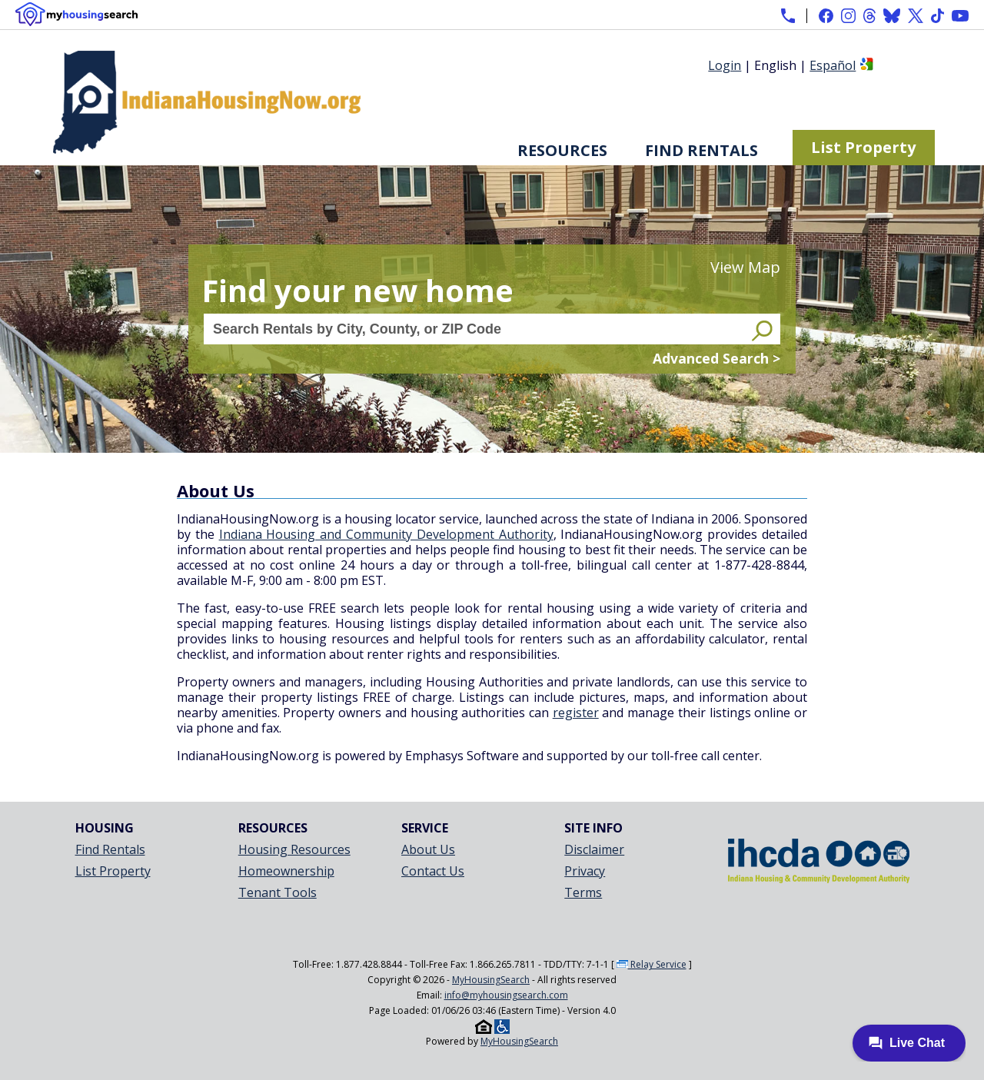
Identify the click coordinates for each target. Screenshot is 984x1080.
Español (832, 65)
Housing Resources (294, 849)
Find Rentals (701, 150)
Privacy (584, 870)
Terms (583, 892)
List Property (863, 147)
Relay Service (651, 964)
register (576, 712)
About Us (428, 849)
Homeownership (286, 870)
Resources (562, 150)
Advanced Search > (716, 358)
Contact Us (432, 870)
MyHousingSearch (491, 979)
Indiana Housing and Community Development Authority (386, 534)
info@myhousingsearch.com (506, 995)
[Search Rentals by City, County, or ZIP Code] (476, 329)
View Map (745, 267)
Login (724, 65)
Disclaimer (594, 849)
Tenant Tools (277, 892)
